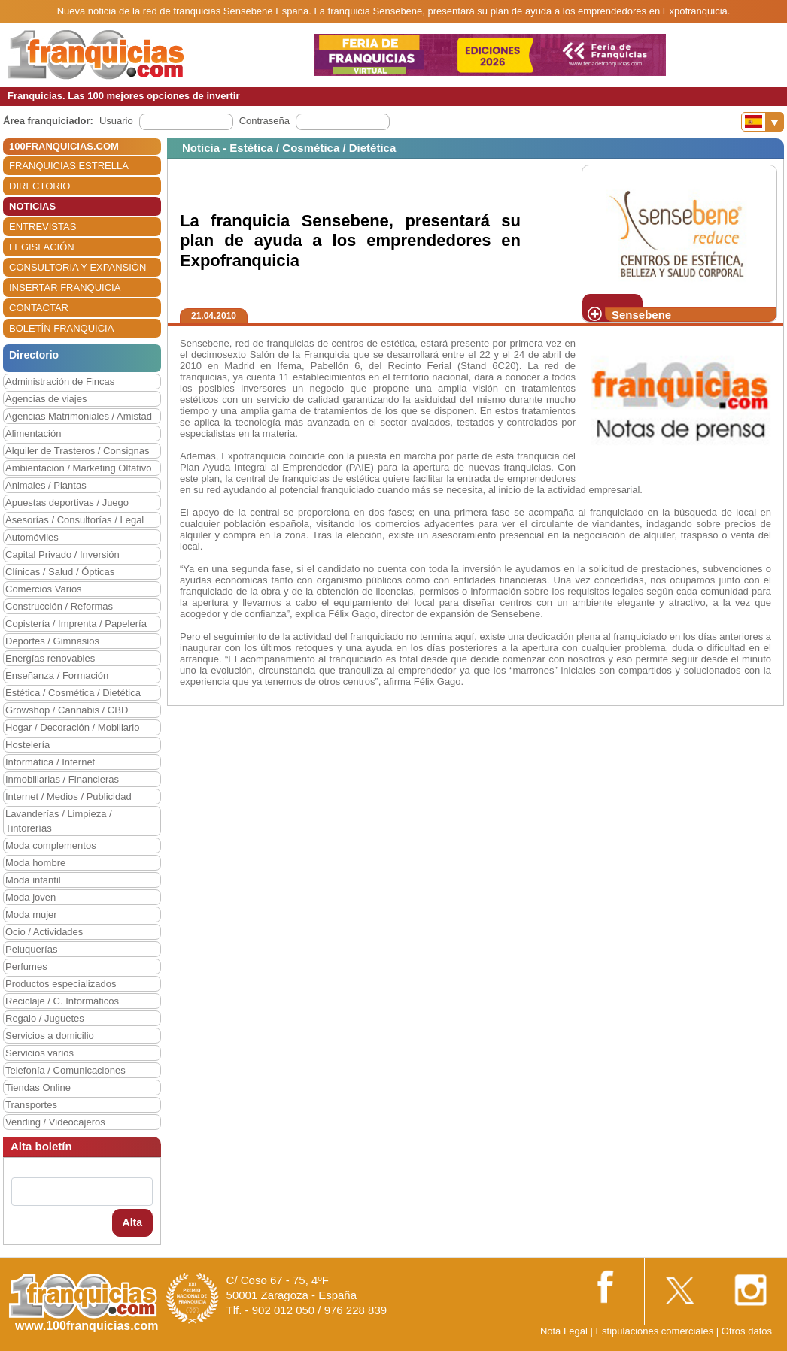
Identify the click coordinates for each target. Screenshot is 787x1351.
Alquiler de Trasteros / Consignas (77, 450)
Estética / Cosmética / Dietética (73, 692)
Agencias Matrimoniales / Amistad (78, 416)
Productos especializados (60, 983)
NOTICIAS (32, 206)
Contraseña (264, 120)
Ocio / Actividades (44, 932)
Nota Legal (564, 1331)
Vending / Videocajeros (55, 1122)
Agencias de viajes (46, 398)
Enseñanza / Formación (56, 675)
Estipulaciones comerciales (655, 1331)
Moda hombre (35, 862)
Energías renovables (50, 658)
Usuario (116, 120)
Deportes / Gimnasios (52, 641)
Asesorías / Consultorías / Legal (74, 520)
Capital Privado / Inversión (62, 554)
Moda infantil (33, 880)
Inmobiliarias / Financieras (62, 779)
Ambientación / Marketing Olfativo (78, 468)
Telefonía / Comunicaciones (65, 1070)
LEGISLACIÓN (41, 247)
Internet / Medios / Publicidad (68, 796)
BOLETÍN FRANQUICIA (61, 328)
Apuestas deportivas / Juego (67, 502)
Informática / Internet (50, 762)
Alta (132, 1222)
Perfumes (26, 966)
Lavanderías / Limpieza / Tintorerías (58, 821)
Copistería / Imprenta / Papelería (76, 623)
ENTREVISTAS (42, 226)
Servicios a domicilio (49, 1035)
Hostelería (27, 744)
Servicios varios (39, 1053)
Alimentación (33, 433)
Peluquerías (31, 949)
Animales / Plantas (46, 485)
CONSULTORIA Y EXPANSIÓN (77, 267)
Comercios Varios (43, 589)
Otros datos (747, 1331)
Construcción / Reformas (59, 606)
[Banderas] (762, 122)
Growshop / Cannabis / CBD (66, 710)
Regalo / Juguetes (44, 1018)
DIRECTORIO (39, 186)
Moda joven (30, 897)
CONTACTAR (38, 308)
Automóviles (32, 537)
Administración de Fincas (59, 381)
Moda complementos (50, 845)
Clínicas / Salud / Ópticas (59, 571)
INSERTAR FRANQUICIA (64, 287)
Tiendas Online (38, 1087)
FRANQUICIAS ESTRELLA (69, 165)
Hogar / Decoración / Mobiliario (72, 727)
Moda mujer (31, 914)
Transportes (31, 1104)
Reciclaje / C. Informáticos (62, 1001)
